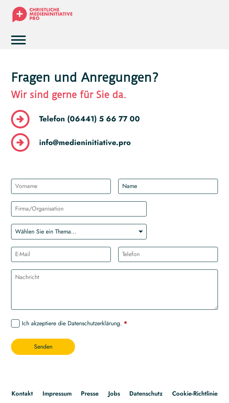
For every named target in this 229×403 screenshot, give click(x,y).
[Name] (168, 186)
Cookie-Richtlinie (195, 393)
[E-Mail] (61, 254)
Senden (43, 346)
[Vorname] (61, 186)
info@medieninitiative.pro (85, 142)
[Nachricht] (114, 289)
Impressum (57, 393)
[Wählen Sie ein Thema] (78, 231)
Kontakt (22, 393)
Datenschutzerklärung (94, 323)
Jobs (114, 393)
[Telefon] (168, 254)
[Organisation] (78, 208)
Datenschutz (146, 393)
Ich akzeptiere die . (74, 323)
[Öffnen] (18, 40)
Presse (90, 393)
